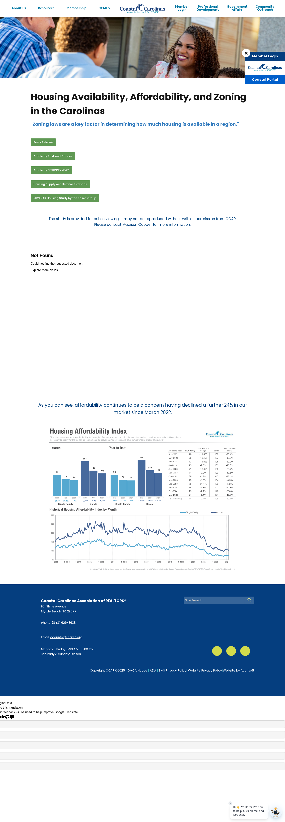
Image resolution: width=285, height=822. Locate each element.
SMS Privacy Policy (172, 670)
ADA (153, 670)
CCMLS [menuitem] (104, 8)
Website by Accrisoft (238, 670)
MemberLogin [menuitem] (182, 8)
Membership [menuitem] (76, 8)
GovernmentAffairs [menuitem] (237, 8)
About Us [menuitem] (19, 8)
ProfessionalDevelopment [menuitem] (208, 8)
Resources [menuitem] (46, 8)
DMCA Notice (137, 670)
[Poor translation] (9, 717)
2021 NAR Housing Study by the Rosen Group (64, 198)
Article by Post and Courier (52, 156)
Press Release (43, 142)
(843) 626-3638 (64, 622)
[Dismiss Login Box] (246, 53)
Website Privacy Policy (205, 670)
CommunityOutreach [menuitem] (265, 8)
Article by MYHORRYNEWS (51, 170)
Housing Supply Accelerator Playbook (60, 184)
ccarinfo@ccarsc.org (66, 637)
